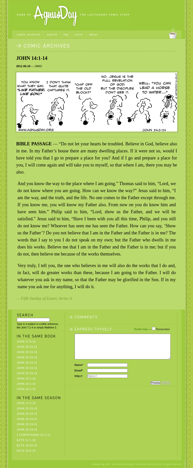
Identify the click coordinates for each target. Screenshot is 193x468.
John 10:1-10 (26, 378)
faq (66, 34)
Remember (163, 329)
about (93, 34)
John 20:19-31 (27, 347)
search (52, 34)
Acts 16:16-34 (27, 445)
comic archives (29, 34)
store (79, 34)
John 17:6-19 (26, 341)
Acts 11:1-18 (26, 440)
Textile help (141, 329)
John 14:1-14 (31, 58)
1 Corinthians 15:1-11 (34, 435)
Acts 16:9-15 (26, 450)
